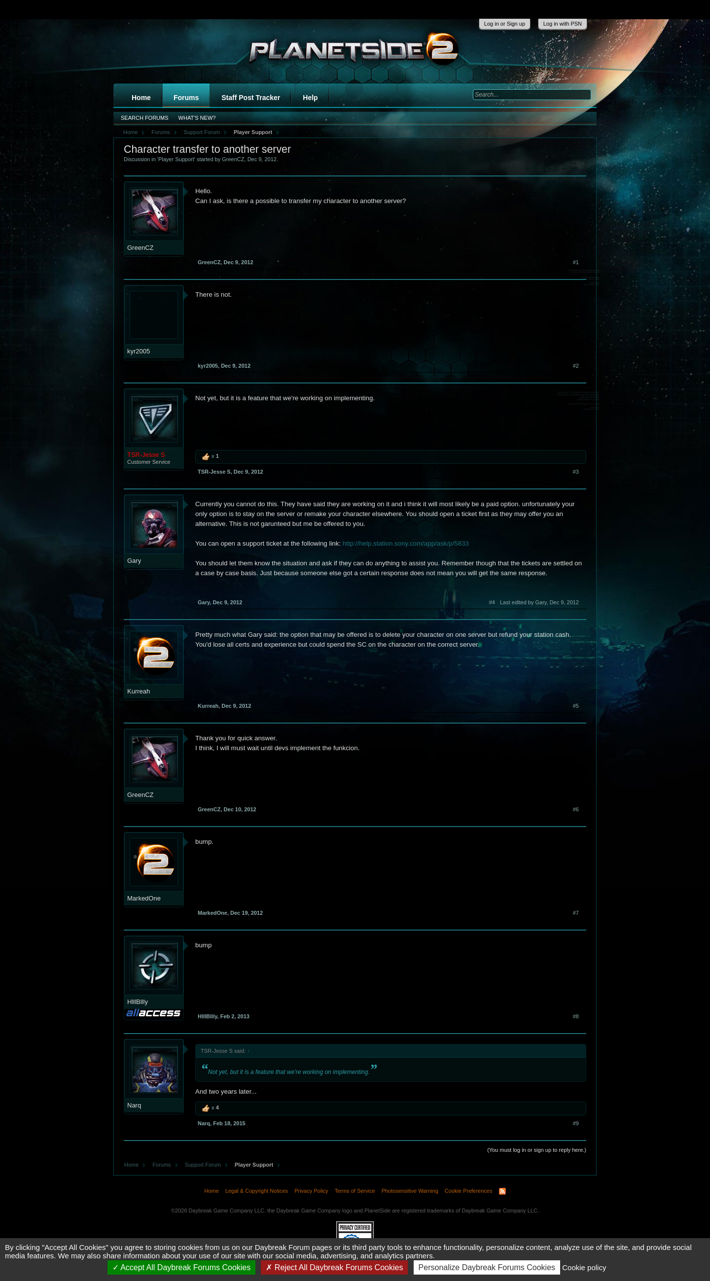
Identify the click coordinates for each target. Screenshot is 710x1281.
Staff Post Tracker (250, 98)
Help (310, 98)
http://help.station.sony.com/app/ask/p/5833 (406, 543)
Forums (186, 98)
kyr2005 (138, 351)
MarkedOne (144, 898)
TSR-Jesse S (214, 472)
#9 (576, 1123)
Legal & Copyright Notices (256, 1191)
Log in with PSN (562, 24)
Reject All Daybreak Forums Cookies (334, 1267)
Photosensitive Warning (410, 1191)
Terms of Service (355, 1191)
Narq (134, 1105)
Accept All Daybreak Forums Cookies (181, 1267)
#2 (576, 366)
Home (141, 98)
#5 (576, 706)
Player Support (176, 159)
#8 (576, 1016)
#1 (576, 262)
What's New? (197, 118)
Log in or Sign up (504, 24)
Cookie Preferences (469, 1191)
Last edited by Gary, (539, 602)
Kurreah (138, 691)
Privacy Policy (311, 1191)
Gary (134, 560)
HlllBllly (137, 1001)
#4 (492, 602)
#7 (576, 913)
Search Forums (145, 118)
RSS (502, 1191)
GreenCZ (233, 159)
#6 (576, 809)
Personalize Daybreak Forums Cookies (487, 1267)
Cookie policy (584, 1267)
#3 (576, 472)
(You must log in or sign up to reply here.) (536, 1150)
